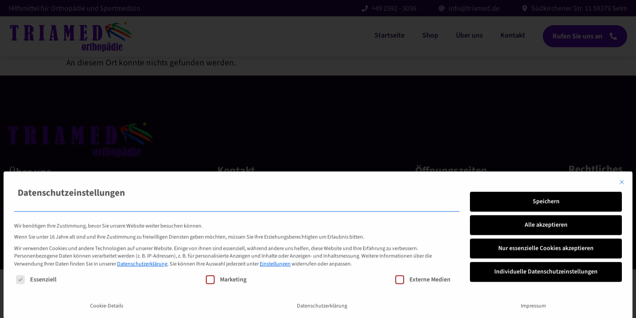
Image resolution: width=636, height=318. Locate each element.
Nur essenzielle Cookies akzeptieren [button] (546, 305)
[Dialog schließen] (622, 240)
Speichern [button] (546, 258)
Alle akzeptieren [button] (546, 282)
